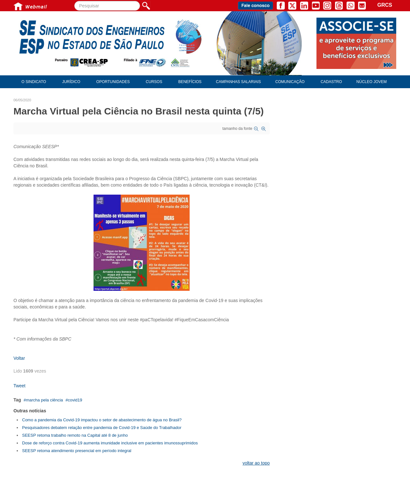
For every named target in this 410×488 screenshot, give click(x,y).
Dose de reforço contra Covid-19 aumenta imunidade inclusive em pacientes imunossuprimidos (110, 443)
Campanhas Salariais (238, 82)
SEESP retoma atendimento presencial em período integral (76, 450)
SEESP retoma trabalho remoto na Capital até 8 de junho (75, 435)
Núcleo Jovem (372, 82)
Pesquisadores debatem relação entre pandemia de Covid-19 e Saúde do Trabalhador (101, 427)
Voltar (19, 358)
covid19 (75, 400)
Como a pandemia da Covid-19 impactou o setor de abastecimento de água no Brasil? (102, 419)
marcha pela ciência (44, 400)
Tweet (19, 385)
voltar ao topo (256, 463)
